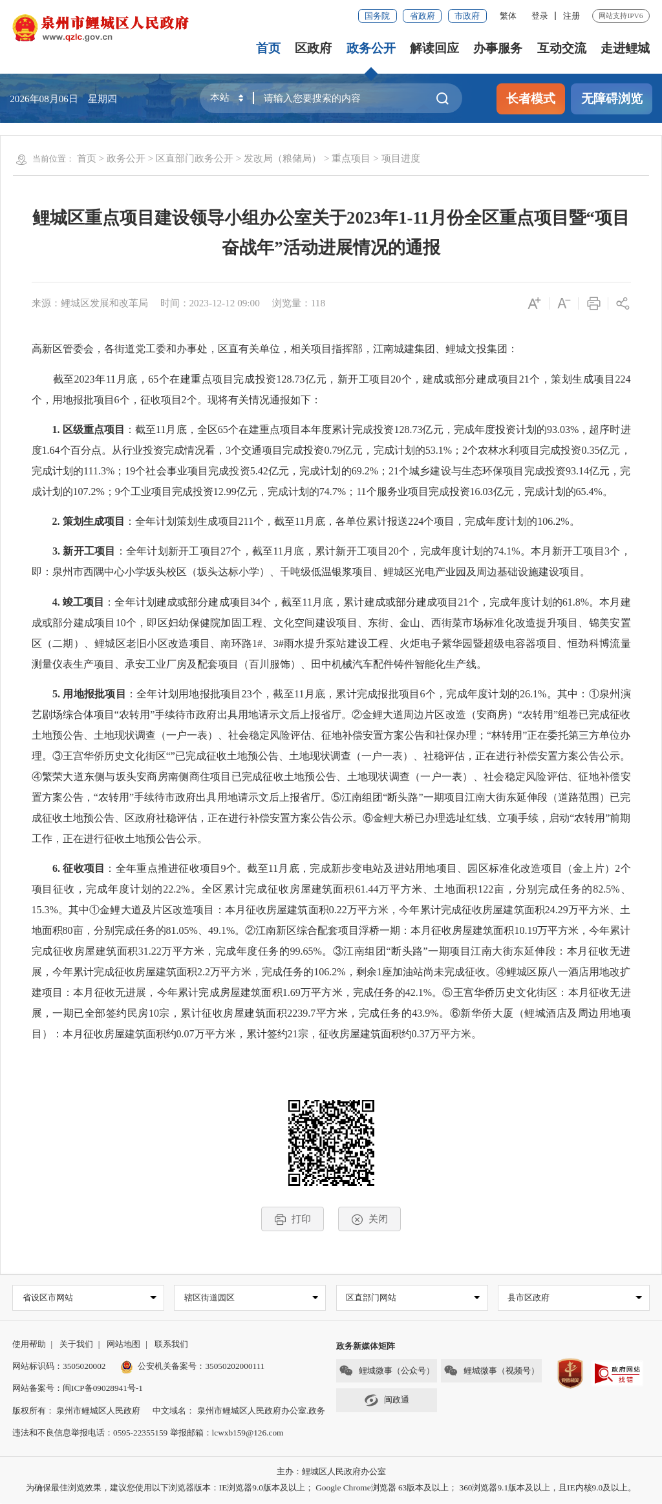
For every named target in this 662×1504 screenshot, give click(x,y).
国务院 (377, 16)
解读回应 (434, 48)
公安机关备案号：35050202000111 (192, 1367)
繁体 (508, 16)
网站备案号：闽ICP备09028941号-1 (77, 1388)
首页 (268, 48)
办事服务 (497, 48)
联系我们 (171, 1345)
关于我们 (76, 1345)
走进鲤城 (625, 48)
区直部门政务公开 (194, 158)
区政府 (313, 48)
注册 (571, 16)
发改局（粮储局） (282, 158)
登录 (539, 16)
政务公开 (371, 48)
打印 (292, 1219)
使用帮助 (29, 1345)
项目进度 (400, 158)
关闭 (369, 1219)
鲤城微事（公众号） (386, 1371)
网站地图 (123, 1345)
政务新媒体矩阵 (365, 1346)
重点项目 (351, 158)
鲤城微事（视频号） (491, 1371)
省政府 (422, 16)
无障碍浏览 (612, 98)
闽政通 (386, 1400)
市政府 (467, 16)
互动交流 (561, 48)
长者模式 (530, 98)
